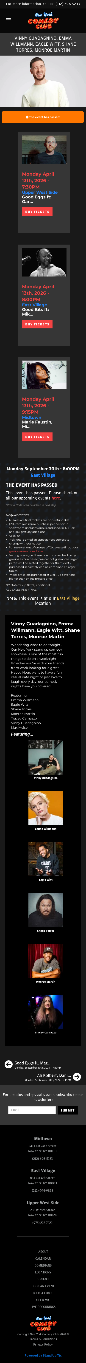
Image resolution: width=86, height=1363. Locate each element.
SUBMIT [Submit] (68, 1110)
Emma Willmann (45, 829)
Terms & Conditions (43, 1339)
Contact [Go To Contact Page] (43, 1279)
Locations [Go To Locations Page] (43, 1272)
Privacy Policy (43, 1344)
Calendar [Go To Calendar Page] (43, 1259)
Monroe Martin (45, 982)
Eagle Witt (46, 880)
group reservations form (26, 551)
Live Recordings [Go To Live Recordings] (43, 1307)
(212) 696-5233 (67, 4)
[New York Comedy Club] (43, 20)
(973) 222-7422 (42, 1223)
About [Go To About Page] (43, 1252)
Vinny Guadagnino (46, 778)
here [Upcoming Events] (56, 498)
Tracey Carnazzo (45, 1032)
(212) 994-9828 (42, 1191)
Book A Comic (43, 1293)
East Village (68, 598)
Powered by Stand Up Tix (43, 1355)
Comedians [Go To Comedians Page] (43, 1265)
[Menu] (8, 19)
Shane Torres (45, 931)
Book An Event (43, 1286)
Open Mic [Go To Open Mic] (43, 1300)
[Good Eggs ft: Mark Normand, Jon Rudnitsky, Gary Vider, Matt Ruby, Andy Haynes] (33, 1065)
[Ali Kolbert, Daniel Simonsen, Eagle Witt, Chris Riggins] (53, 1077)
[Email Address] (31, 1110)
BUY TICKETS (37, 212)
